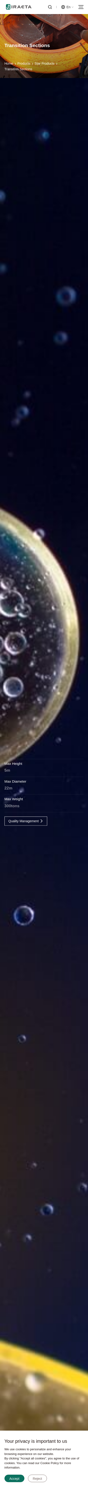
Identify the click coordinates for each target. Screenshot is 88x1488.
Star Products (44, 66)
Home (8, 66)
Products (23, 66)
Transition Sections (18, 71)
